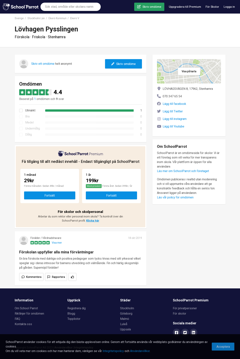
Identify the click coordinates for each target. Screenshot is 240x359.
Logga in (229, 7)
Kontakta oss (23, 324)
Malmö (124, 319)
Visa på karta (189, 71)
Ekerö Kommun (57, 18)
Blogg (71, 313)
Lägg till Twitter (173, 111)
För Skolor (212, 7)
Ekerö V (74, 18)
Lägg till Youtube (173, 126)
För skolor (179, 313)
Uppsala (125, 329)
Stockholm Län (36, 18)
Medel (29, 122)
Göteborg (126, 313)
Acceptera (223, 347)
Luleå (123, 324)
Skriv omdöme (151, 7)
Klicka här (92, 221)
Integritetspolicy (113, 351)
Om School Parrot (26, 308)
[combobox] (70, 7)
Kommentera (33, 277)
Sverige (19, 18)
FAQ (17, 319)
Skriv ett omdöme (42, 64)
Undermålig (32, 128)
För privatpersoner (185, 308)
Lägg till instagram (175, 119)
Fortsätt (49, 195)
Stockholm (127, 308)
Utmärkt (30, 110)
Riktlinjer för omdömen (29, 313)
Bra (27, 116)
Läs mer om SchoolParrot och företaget (183, 171)
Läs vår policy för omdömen (175, 197)
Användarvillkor (140, 351)
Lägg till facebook (174, 104)
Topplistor (73, 319)
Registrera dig (76, 308)
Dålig (28, 134)
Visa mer (57, 243)
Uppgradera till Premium (185, 7)
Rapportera (58, 277)
